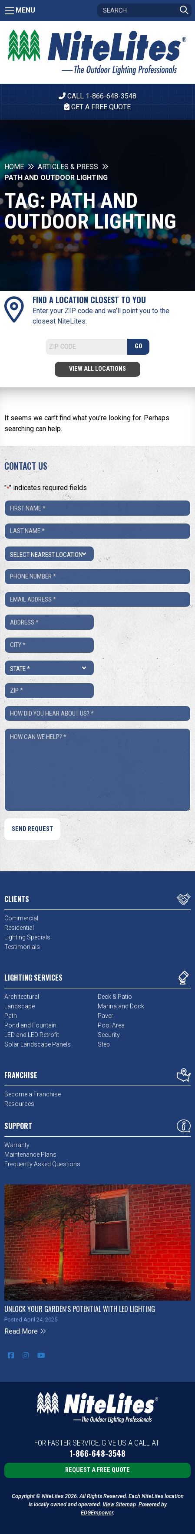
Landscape (19, 1006)
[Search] (144, 10)
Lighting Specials (27, 937)
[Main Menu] (9, 10)
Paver (105, 1015)
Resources (19, 1103)
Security (109, 1034)
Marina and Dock (121, 1006)
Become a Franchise (32, 1094)
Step (104, 1044)
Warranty (17, 1145)
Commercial (21, 918)
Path (10, 1015)
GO (138, 346)
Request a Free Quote (97, 1470)
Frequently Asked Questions (42, 1164)
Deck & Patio (115, 996)
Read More (25, 1331)
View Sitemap (119, 1504)
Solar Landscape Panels (37, 1044)
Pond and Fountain (30, 1025)
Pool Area (111, 1025)
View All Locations (97, 369)
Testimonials (22, 946)
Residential (19, 927)
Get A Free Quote (97, 107)
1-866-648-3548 (97, 1453)
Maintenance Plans (30, 1154)
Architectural (21, 996)
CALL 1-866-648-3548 (97, 96)
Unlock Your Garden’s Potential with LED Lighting (79, 1309)
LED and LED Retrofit (31, 1034)
